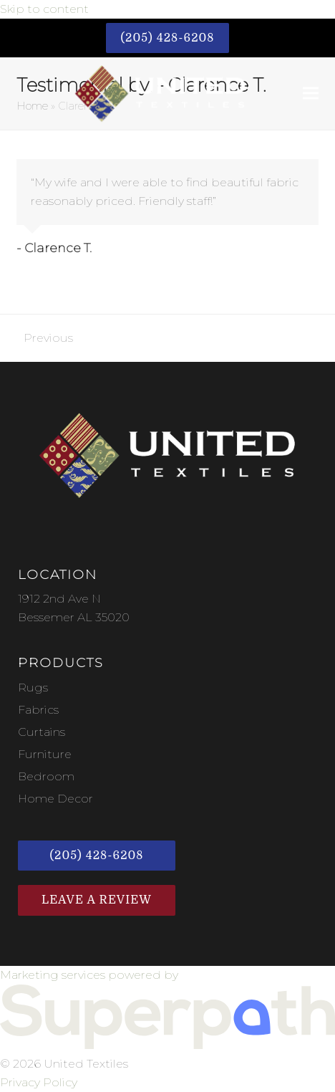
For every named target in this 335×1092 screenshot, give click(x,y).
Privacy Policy (38, 1082)
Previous (44, 339)
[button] (311, 93)
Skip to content (44, 9)
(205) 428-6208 (167, 38)
